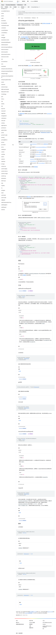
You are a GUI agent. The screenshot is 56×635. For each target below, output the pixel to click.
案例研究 (23, 1)
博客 (28, 1)
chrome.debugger (33, 144)
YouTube (44, 624)
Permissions (36, 387)
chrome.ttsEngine (33, 161)
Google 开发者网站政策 (28, 613)
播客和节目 (31, 627)
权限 (20, 371)
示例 (28, 7)
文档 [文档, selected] (17, 1)
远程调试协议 (45, 144)
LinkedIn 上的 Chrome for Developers (47, 626)
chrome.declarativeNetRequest (41, 147)
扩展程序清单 (21, 113)
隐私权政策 (20, 633)
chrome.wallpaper (41, 163)
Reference (20, 4)
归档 (30, 625)
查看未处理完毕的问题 (20, 624)
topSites (29, 65)
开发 (10, 7)
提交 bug (17, 622)
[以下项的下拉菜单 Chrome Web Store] (39, 7)
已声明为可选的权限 (46, 23)
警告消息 (29, 196)
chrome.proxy (38, 156)
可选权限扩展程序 (24, 37)
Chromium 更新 (32, 622)
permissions (49, 113)
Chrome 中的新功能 (34, 1)
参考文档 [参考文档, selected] (22, 7)
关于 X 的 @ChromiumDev (47, 622)
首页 (19, 17)
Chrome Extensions (11, 4)
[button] (7, 164)
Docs (2, 4)
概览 (2, 7)
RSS (43, 628)
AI (18, 7)
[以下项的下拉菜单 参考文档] (25, 7)
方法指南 (14, 7)
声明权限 (36, 166)
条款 (17, 633)
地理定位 (40, 152)
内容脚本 (24, 275)
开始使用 (6, 7)
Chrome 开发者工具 (39, 150)
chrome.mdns (38, 154)
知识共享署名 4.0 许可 (33, 611)
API (25, 4)
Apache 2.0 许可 (50, 611)
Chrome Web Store (34, 7)
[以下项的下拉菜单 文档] (19, 1)
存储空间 (27, 38)
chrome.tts (32, 159)
